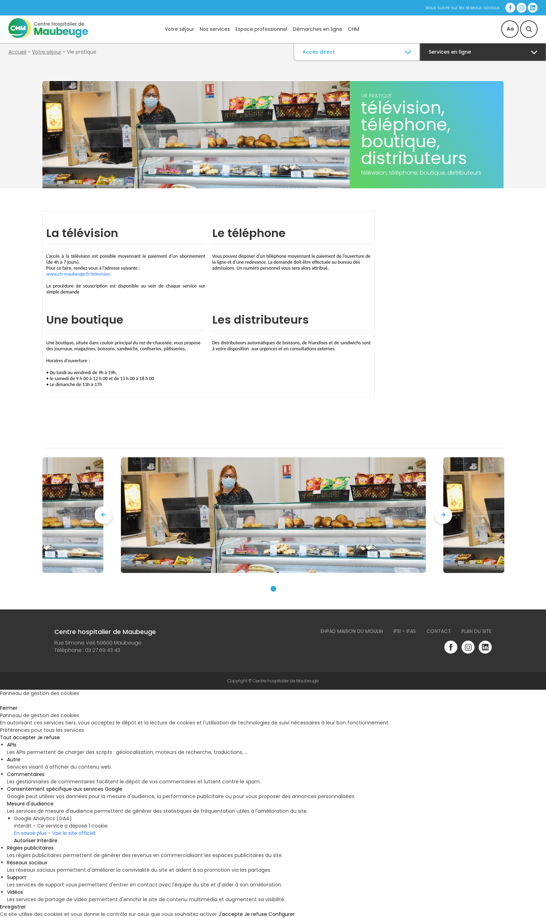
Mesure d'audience (30, 803)
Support (16, 877)
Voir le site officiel (73, 833)
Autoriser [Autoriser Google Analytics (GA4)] (25, 840)
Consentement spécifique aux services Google (64, 788)
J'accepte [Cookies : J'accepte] (230, 914)
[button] (273, 588)
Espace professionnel (261, 29)
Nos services (215, 29)
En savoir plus (30, 833)
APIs (11, 744)
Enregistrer (13, 906)
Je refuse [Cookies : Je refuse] (48, 737)
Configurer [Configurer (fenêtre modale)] (281, 914)
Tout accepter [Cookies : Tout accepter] (18, 737)
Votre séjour (179, 29)
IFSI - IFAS (405, 631)
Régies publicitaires (30, 847)
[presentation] (103, 515)
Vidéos (15, 892)
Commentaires (26, 774)
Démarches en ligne (317, 29)
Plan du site (477, 631)
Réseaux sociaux (27, 862)
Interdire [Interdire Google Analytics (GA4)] (47, 840)
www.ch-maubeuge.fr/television (78, 274)
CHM (353, 29)
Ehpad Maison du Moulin (352, 631)
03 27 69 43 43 (102, 650)
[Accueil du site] (48, 36)
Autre (13, 759)
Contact (438, 631)
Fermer (9, 707)
